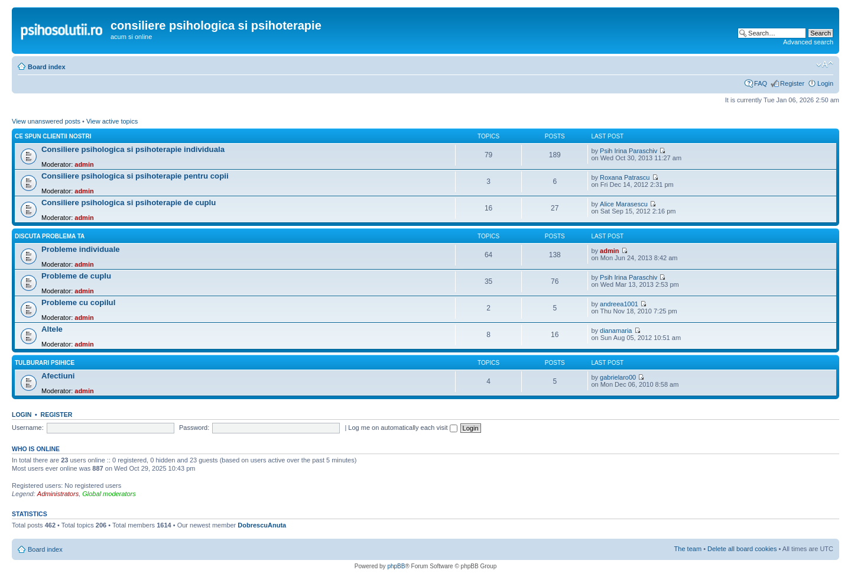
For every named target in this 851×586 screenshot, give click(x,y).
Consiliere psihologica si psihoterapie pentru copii (135, 175)
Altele (52, 329)
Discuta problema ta (50, 236)
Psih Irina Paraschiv (628, 150)
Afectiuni (57, 375)
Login (825, 83)
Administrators (58, 493)
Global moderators (109, 493)
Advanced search (808, 42)
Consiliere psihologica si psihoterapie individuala (133, 149)
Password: (194, 427)
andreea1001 (619, 303)
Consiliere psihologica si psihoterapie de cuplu (128, 202)
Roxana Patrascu (624, 177)
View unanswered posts (46, 121)
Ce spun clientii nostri (53, 136)
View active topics (112, 121)
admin (83, 164)
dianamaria (616, 330)
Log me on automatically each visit (402, 427)
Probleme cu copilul (78, 302)
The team (687, 548)
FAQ (760, 83)
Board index (47, 66)
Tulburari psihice (44, 363)
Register (792, 83)
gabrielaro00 (618, 377)
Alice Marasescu (624, 204)
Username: (28, 427)
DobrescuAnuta (262, 525)
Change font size (824, 64)
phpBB (396, 566)
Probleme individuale (80, 249)
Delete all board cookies (742, 548)
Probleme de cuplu (76, 275)
